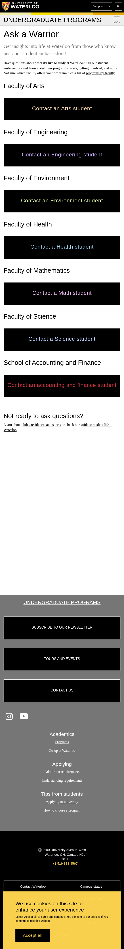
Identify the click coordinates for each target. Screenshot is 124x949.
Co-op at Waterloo (62, 750)
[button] (101, 6)
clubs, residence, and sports (41, 425)
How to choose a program (62, 810)
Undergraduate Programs (62, 602)
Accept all (32, 935)
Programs (62, 742)
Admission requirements (62, 772)
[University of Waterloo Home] (21, 6)
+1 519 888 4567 (65, 863)
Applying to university (62, 802)
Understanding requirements (62, 780)
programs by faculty (100, 73)
